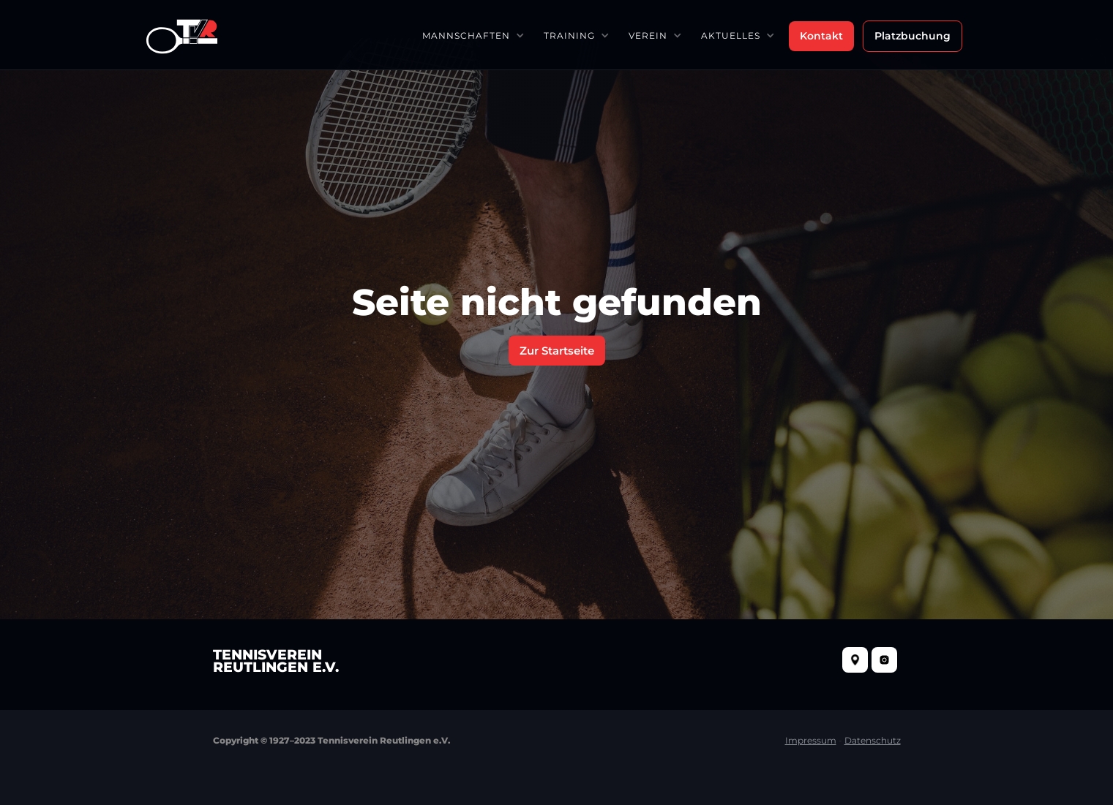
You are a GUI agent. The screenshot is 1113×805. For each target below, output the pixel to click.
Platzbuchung (912, 35)
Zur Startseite (557, 351)
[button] (473, 35)
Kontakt (821, 35)
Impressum (810, 740)
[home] (181, 35)
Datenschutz (872, 740)
